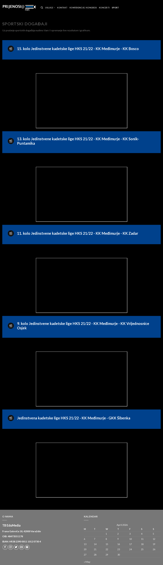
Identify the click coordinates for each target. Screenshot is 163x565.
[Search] (42, 8)
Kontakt (62, 7)
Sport (115, 7)
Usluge (50, 7)
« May (87, 561)
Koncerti (104, 7)
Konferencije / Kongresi (83, 7)
